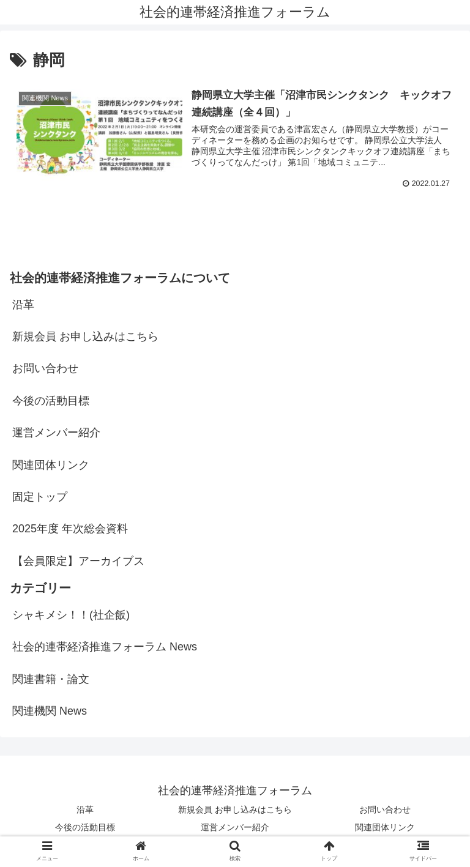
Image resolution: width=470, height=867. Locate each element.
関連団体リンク (50, 465)
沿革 (23, 305)
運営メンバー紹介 (56, 432)
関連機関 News (49, 711)
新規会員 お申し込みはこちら (85, 336)
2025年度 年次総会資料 (70, 529)
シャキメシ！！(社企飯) (71, 615)
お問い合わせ (45, 369)
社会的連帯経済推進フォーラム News (104, 647)
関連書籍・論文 (50, 679)
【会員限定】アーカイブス (78, 561)
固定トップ (39, 497)
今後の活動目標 (50, 401)
